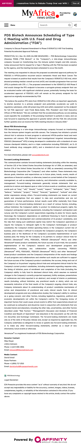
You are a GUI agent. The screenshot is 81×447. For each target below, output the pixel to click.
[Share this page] (75, 25)
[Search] (52, 25)
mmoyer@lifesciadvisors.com (21, 350)
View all (76, 3)
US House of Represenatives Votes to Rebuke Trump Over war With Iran (39, 3)
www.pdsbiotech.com (40, 155)
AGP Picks (7, 3)
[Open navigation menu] (9, 25)
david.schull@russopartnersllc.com (23, 366)
